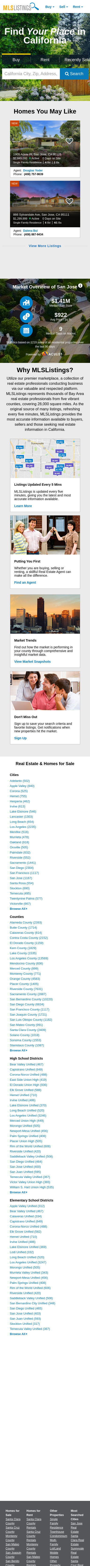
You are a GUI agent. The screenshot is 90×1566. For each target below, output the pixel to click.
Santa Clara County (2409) (28, 1030)
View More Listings (45, 246)
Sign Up (20, 738)
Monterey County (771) (25, 973)
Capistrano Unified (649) (26, 1069)
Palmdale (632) (20, 852)
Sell (62, 7)
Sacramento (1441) (23, 862)
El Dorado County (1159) (26, 943)
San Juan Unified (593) (25, 1318)
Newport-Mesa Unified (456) (29, 1131)
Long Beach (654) (22, 821)
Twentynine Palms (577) (26, 898)
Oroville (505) (19, 847)
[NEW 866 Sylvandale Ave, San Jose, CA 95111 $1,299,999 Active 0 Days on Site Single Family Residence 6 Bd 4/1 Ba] (45, 204)
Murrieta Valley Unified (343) (29, 1272)
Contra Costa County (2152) (29, 938)
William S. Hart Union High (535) (32, 1187)
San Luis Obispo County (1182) (31, 1019)
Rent (76, 7)
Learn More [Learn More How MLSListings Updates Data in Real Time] (23, 506)
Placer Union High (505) (26, 1141)
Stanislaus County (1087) (27, 1045)
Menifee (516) (19, 832)
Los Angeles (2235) (23, 827)
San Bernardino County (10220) (31, 999)
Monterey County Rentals (32, 1548)
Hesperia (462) (20, 801)
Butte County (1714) (23, 927)
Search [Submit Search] (74, 73)
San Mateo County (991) (26, 1025)
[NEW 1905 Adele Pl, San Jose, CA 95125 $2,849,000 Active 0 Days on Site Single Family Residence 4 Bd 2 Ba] (45, 143)
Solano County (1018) (24, 1035)
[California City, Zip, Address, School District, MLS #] (31, 74)
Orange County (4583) (25, 978)
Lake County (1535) (23, 953)
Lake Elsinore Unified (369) (28, 1247)
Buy (48, 7)
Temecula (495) (20, 893)
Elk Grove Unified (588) (25, 1090)
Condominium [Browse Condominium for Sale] (58, 1536)
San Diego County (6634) (27, 1004)
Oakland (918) (19, 842)
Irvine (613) (17, 806)
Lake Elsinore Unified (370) (28, 1105)
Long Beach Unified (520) (27, 1110)
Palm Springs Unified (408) (28, 1136)
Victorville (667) (20, 903)
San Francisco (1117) (24, 873)
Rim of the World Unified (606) (30, 1146)
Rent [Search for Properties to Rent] (44, 59)
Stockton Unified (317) (25, 1323)
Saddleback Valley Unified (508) (31, 1156)
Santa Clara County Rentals (33, 1523)
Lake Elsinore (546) (23, 811)
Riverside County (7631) (26, 989)
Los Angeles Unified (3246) (28, 1115)
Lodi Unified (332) (22, 1252)
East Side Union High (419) (28, 1079)
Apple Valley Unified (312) (27, 1206)
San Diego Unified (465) (26, 1308)
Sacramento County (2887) (28, 994)
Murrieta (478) (19, 837)
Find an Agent (25, 582)
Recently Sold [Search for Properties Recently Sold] (76, 59)
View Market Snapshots (32, 661)
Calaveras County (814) (26, 932)
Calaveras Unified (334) (26, 1216)
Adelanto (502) (20, 781)
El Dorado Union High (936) (28, 1085)
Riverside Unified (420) (25, 1151)
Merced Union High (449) (27, 1120)
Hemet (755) (18, 796)
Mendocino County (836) (26, 963)
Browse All (18, 908)
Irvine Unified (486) (23, 1100)
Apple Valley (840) (22, 786)
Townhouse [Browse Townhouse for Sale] (57, 1531)
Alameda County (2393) (26, 922)
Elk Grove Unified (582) (25, 1231)
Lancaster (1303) (21, 816)
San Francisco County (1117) (29, 1009)
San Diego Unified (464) (26, 1161)
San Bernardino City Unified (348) (32, 1303)
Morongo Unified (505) (25, 1126)
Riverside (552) (20, 857)
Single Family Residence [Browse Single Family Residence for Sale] (56, 1523)
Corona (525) (19, 791)
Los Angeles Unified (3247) (28, 1262)
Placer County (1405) (24, 984)
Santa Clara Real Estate (77, 1540)
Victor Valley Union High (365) (30, 1182)
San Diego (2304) (22, 868)
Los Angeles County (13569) (29, 958)
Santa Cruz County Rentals (33, 1536)
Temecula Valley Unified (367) (30, 1177)
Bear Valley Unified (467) (26, 1064)
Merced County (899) (24, 968)
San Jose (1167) (21, 878)
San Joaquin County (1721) (28, 1014)
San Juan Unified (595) (25, 1172)
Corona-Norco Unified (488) (28, 1074)
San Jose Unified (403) (25, 1313)
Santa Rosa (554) (22, 883)
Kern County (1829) (23, 948)
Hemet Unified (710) (23, 1095)
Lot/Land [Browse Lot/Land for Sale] (55, 1548)
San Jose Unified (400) (25, 1166)
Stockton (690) (20, 888)
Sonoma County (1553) (25, 1040)
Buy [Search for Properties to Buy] (16, 59)
